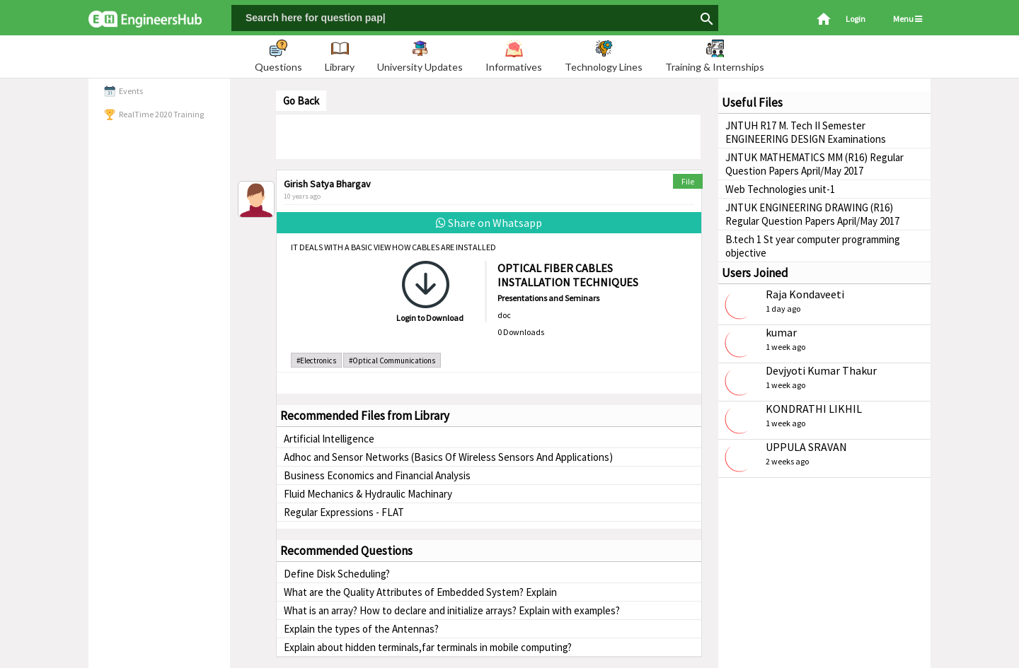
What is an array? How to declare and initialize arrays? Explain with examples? (452, 610)
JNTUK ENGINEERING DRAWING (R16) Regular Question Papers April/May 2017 (812, 214)
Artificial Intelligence (329, 438)
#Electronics (316, 360)
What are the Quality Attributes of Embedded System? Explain (420, 592)
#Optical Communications (392, 360)
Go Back (301, 100)
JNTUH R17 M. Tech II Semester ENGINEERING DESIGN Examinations (805, 132)
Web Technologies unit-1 (780, 189)
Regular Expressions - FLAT (344, 512)
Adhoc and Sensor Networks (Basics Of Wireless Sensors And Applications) (448, 457)
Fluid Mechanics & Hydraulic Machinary (368, 493)
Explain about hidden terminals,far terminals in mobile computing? (428, 647)
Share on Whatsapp (489, 223)
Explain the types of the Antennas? (361, 628)
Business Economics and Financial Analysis (377, 475)
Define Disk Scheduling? (337, 573)
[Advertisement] (488, 136)
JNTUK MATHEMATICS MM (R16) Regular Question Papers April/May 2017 (814, 164)
